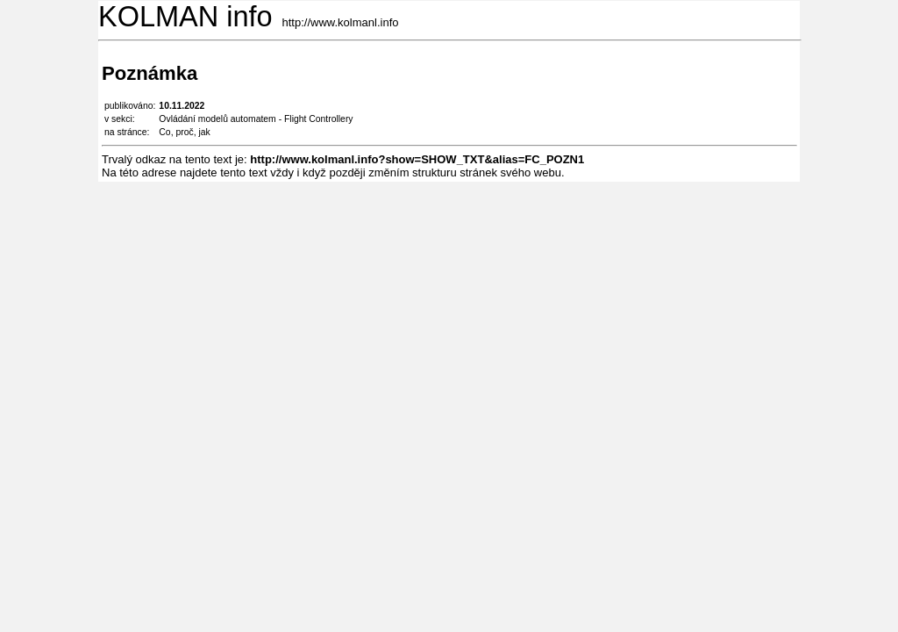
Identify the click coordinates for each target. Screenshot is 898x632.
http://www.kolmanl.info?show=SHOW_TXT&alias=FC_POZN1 (417, 159)
